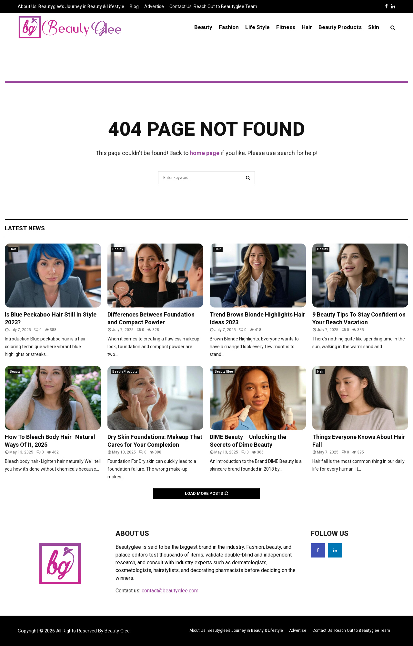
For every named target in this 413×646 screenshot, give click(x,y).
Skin (373, 27)
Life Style (257, 27)
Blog (134, 6)
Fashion (229, 27)
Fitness (285, 27)
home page (204, 153)
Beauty (203, 27)
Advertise (154, 6)
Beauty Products (340, 27)
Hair (307, 27)
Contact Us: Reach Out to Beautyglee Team (213, 6)
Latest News (25, 228)
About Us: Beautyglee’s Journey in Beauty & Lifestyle (71, 6)
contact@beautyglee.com (170, 591)
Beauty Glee (224, 371)
